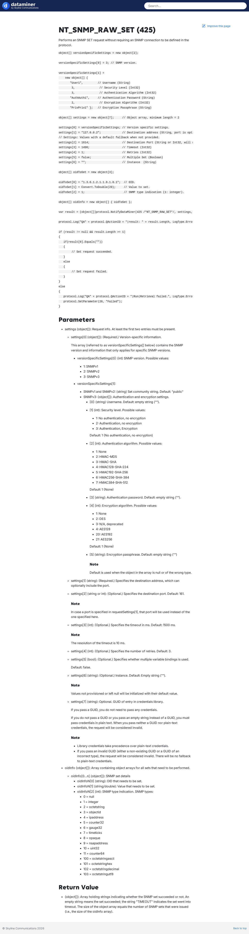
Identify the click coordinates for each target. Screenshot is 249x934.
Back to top (240, 928)
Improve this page (218, 26)
